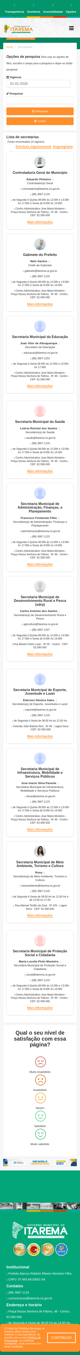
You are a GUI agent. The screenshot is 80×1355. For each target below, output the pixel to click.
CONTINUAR (61, 1338)
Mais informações (40, 222)
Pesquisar (14, 93)
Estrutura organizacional (33, 146)
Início (9, 47)
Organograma (63, 146)
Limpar (40, 121)
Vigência (13, 77)
